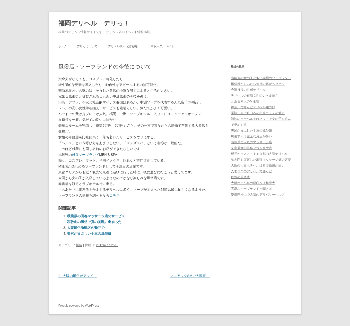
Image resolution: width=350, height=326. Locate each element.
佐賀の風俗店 (240, 177)
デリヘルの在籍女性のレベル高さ (254, 95)
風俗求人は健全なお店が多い (251, 136)
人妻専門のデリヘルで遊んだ (251, 171)
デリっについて (87, 46)
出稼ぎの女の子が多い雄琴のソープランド (261, 78)
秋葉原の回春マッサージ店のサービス (96, 216)
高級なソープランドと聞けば (251, 189)
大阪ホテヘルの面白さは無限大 (253, 183)
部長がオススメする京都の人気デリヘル (259, 154)
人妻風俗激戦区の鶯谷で (86, 228)
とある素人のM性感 (245, 101)
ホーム (62, 46)
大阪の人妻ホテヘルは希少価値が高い (258, 165)
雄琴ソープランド (85, 155)
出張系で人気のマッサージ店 (251, 142)
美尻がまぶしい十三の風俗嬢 (89, 233)
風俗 (79, 245)
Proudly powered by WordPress (78, 305)
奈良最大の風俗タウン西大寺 (251, 148)
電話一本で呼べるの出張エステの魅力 (258, 113)
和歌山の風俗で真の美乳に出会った (94, 222)
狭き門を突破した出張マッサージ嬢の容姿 (261, 159)
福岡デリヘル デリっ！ (94, 23)
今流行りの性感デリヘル (248, 90)
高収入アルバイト (162, 46)
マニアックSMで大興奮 (190, 276)
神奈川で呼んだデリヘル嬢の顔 (253, 107)
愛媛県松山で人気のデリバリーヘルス (258, 194)
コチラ (114, 195)
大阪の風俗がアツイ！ (77, 276)
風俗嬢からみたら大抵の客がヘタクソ (258, 84)
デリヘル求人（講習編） (124, 46)
